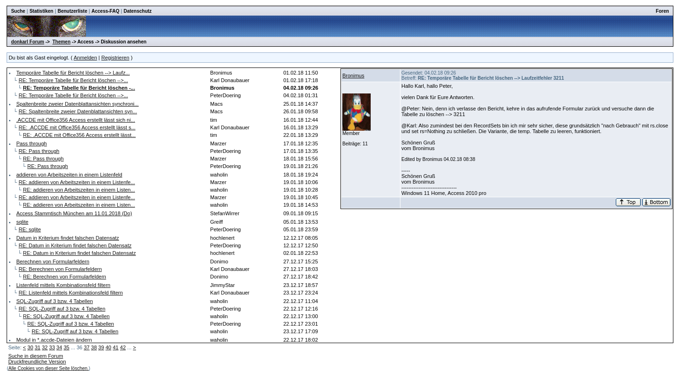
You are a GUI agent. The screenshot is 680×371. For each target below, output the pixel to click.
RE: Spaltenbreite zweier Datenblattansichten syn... (77, 111)
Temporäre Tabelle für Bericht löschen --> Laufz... (72, 73)
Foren (662, 11)
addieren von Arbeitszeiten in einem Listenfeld (69, 174)
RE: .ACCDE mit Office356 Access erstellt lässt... (79, 135)
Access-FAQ (105, 11)
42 (123, 347)
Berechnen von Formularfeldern (52, 261)
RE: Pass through (38, 151)
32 (45, 347)
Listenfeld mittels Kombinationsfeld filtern (63, 285)
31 (37, 347)
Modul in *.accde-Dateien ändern (54, 340)
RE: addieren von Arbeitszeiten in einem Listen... (79, 190)
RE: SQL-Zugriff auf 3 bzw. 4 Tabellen (61, 309)
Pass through (31, 143)
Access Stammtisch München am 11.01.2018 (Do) (74, 213)
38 (94, 347)
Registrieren (115, 57)
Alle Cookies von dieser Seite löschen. (48, 368)
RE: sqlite (29, 229)
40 (108, 347)
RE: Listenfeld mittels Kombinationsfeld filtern (70, 292)
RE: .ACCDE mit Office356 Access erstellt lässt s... (76, 127)
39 (101, 347)
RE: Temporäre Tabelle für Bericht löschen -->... (73, 80)
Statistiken (41, 11)
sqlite (22, 222)
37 (86, 347)
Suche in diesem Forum (35, 356)
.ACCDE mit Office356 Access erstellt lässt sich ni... (75, 120)
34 (59, 347)
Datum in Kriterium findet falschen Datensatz (67, 238)
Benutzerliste (72, 11)
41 (116, 347)
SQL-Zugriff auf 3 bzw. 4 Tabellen (54, 301)
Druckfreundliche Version (37, 361)
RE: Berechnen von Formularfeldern (60, 269)
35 (66, 347)
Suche (18, 11)
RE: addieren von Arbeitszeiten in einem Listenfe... (76, 182)
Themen (61, 41)
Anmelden (85, 57)
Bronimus (353, 75)
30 (30, 347)
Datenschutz (138, 11)
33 (52, 347)
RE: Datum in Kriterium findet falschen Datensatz (74, 245)
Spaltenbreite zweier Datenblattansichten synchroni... (77, 104)
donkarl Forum (27, 41)
